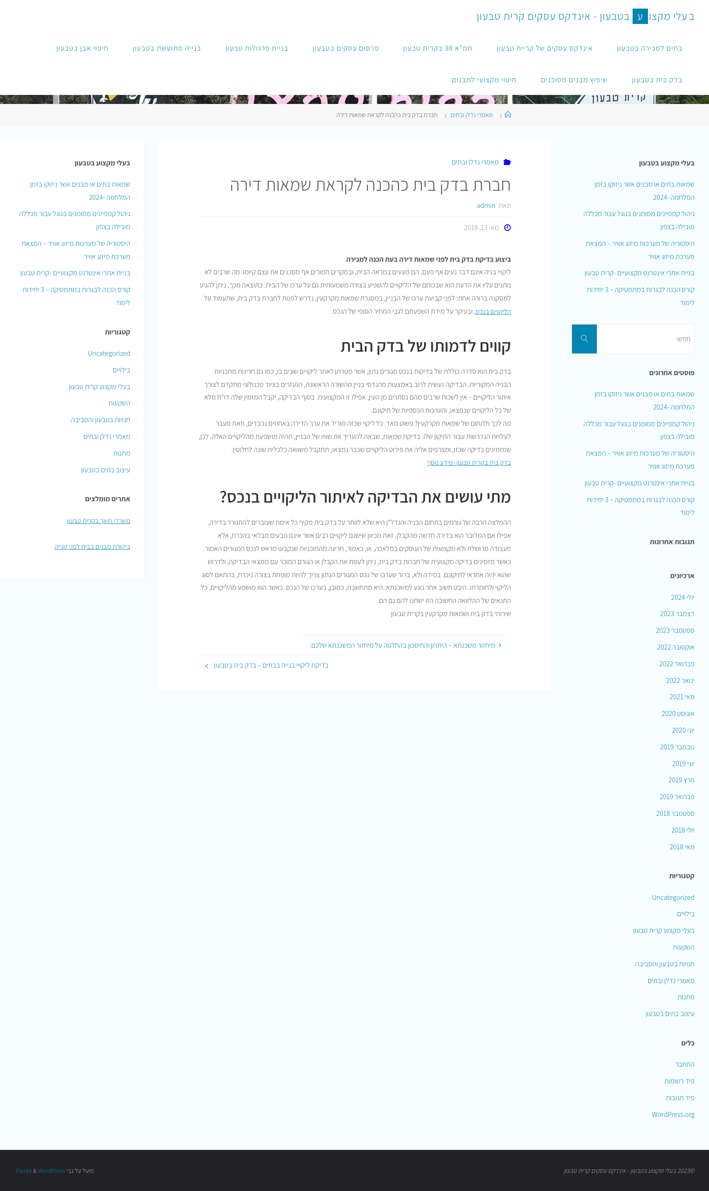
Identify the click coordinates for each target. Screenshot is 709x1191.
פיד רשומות (679, 1081)
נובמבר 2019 (677, 747)
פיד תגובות (680, 1097)
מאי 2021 (682, 696)
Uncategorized (109, 353)
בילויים (121, 370)
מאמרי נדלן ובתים (471, 114)
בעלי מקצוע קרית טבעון (99, 386)
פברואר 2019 (677, 796)
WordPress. (40, 1170)
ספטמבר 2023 (675, 630)
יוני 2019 (683, 763)
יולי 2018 (683, 830)
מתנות (121, 453)
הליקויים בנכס (492, 311)
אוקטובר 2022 (676, 647)
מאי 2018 (682, 847)
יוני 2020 (683, 730)
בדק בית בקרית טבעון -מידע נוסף (467, 462)
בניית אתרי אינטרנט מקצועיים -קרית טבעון (75, 273)
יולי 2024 (683, 597)
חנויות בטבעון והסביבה (100, 419)
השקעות (119, 403)
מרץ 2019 (682, 780)
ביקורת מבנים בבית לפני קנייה (91, 546)
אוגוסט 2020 (678, 713)
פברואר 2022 (677, 663)
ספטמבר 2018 (675, 813)
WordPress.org (673, 1114)
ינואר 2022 (680, 680)
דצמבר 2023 (677, 613)
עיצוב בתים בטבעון (105, 470)
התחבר (685, 1064)
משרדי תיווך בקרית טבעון (97, 520)
